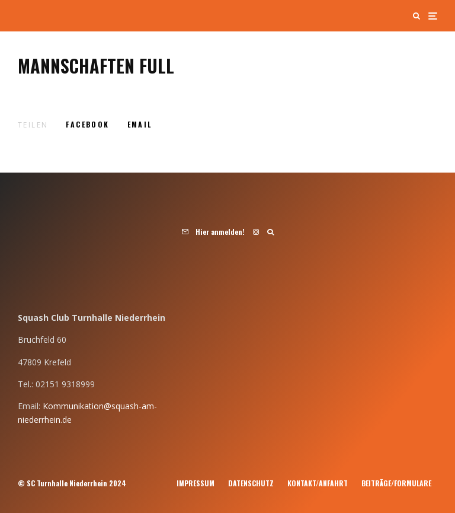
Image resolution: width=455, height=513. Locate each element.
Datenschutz (251, 483)
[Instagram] (256, 231)
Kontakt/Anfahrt (317, 483)
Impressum (195, 483)
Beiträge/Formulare (396, 483)
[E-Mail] (139, 124)
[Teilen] (87, 124)
